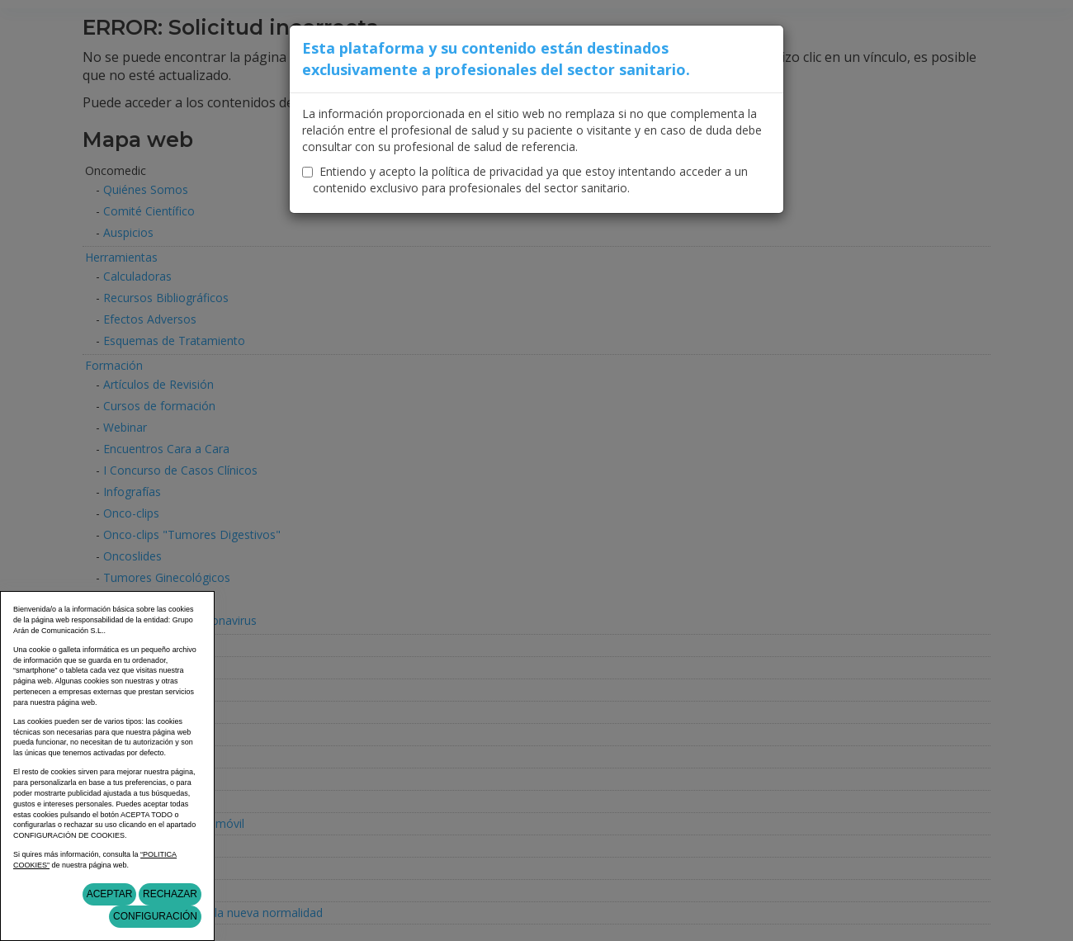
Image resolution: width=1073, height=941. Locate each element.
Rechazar (170, 894)
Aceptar (110, 894)
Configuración (155, 916)
